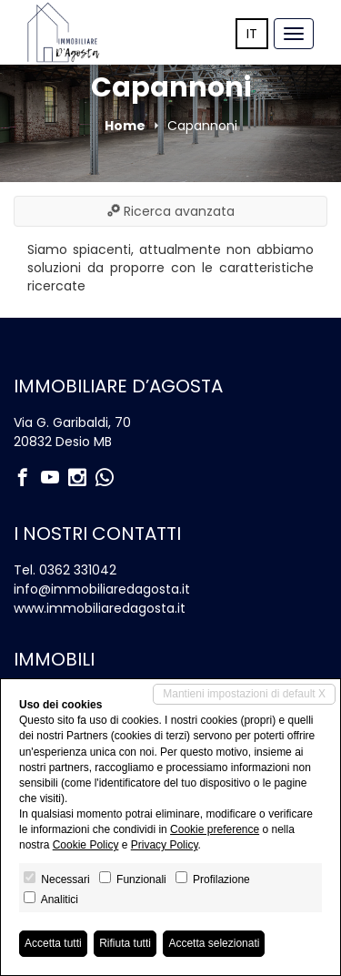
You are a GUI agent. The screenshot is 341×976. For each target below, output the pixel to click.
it (251, 34)
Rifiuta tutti (125, 943)
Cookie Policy (86, 845)
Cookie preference (214, 829)
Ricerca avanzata (171, 211)
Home (125, 126)
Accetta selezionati (213, 943)
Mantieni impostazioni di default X (244, 693)
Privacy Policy (164, 845)
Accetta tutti (53, 943)
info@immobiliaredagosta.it (102, 589)
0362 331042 (77, 570)
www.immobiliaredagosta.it (100, 608)
